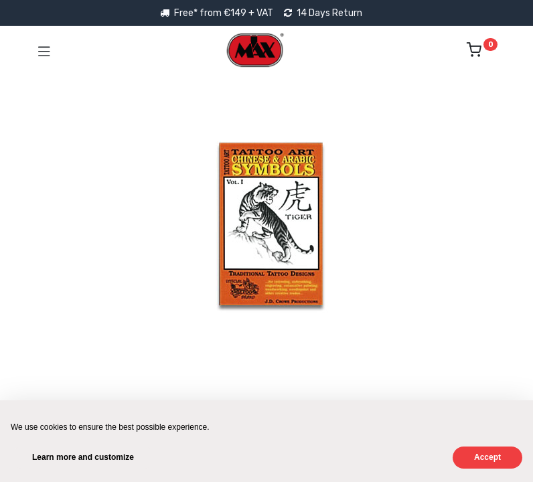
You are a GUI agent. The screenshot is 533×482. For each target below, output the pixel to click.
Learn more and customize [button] (83, 457)
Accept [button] (487, 457)
